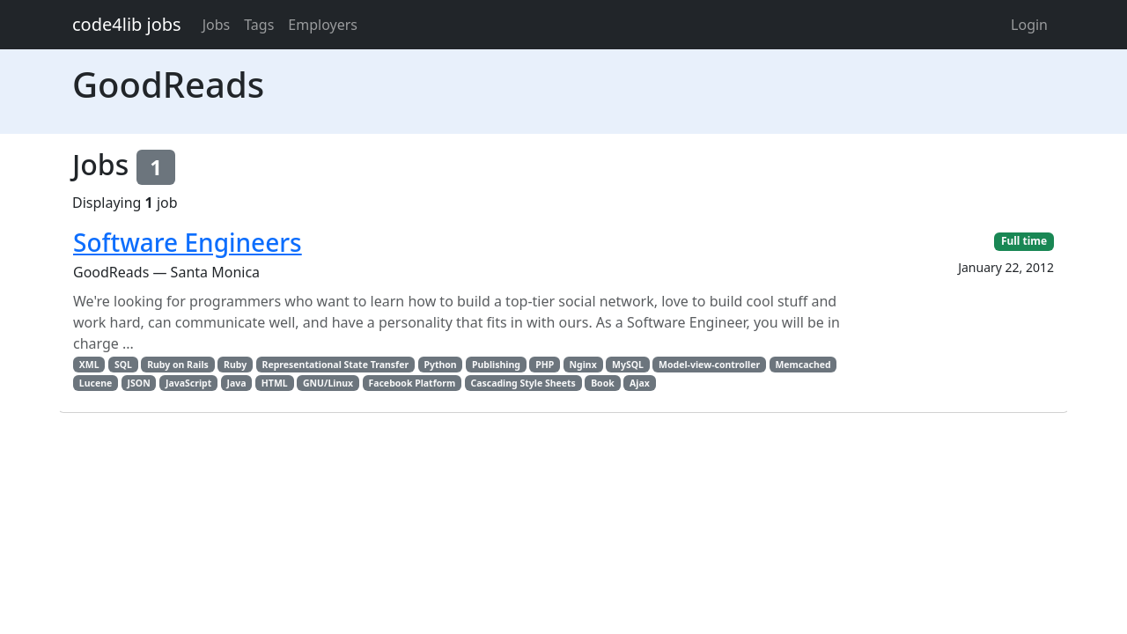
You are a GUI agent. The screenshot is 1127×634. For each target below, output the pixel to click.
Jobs (217, 24)
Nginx (583, 364)
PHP (544, 364)
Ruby (235, 364)
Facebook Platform (411, 383)
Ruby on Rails (178, 364)
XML (89, 364)
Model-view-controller (709, 364)
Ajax (640, 383)
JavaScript (188, 383)
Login (1029, 24)
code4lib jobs (126, 24)
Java (236, 383)
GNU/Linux (328, 383)
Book (603, 383)
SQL (123, 364)
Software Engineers (187, 242)
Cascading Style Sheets (522, 383)
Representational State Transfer (335, 364)
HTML (274, 383)
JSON (139, 383)
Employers (322, 24)
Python (440, 364)
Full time (1024, 240)
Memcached (802, 364)
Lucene (95, 383)
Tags (259, 24)
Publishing (496, 364)
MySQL (628, 364)
